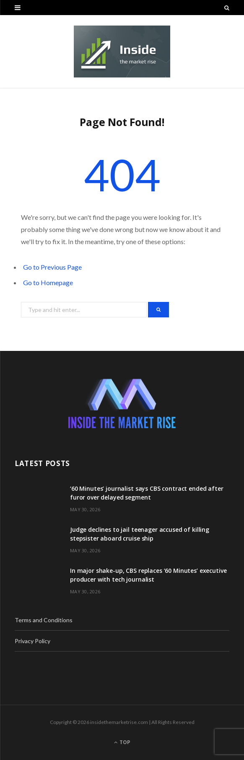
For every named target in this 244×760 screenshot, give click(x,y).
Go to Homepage (48, 282)
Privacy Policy (32, 640)
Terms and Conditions (44, 619)
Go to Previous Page (52, 267)
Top (122, 742)
